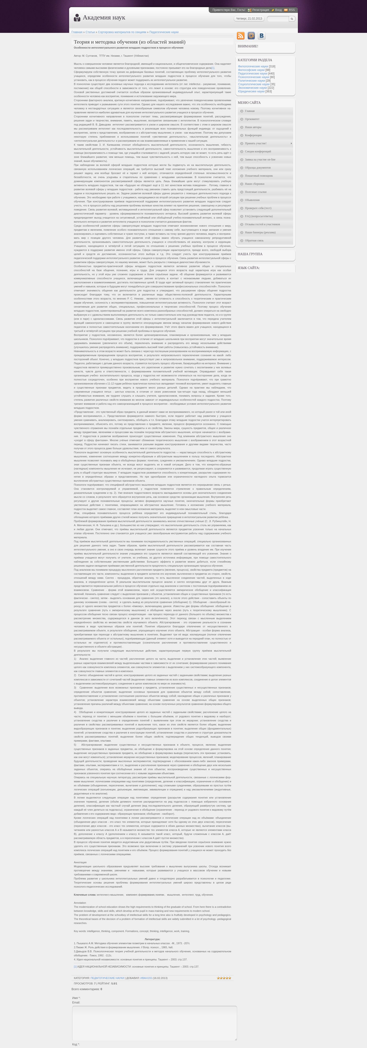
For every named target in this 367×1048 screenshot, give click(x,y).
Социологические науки (254, 84)
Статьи (90, 32)
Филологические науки (253, 66)
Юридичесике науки (251, 91)
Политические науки (251, 80)
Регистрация (260, 10)
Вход (278, 10)
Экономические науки (252, 88)
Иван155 (146, 978)
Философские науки (251, 70)
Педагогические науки (164, 32)
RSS (292, 10)
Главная (76, 32)
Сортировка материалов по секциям (122, 32)
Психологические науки (253, 77)
